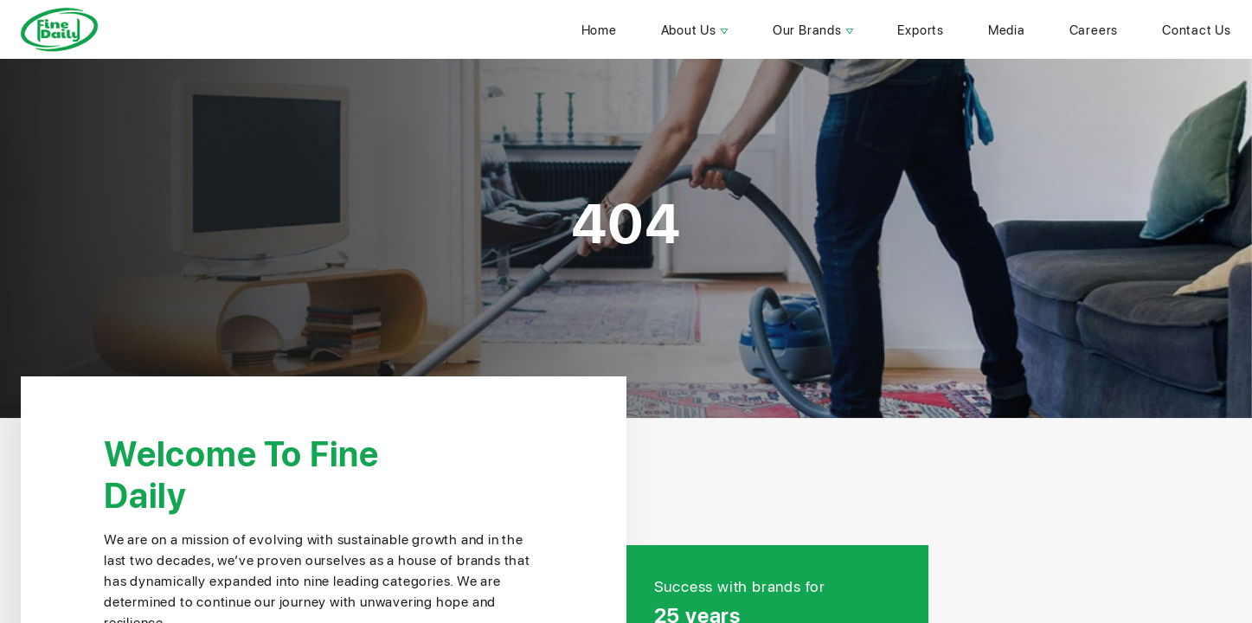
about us (695, 29)
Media (1006, 29)
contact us (1196, 29)
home (599, 29)
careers (1094, 29)
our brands (813, 29)
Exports (920, 29)
